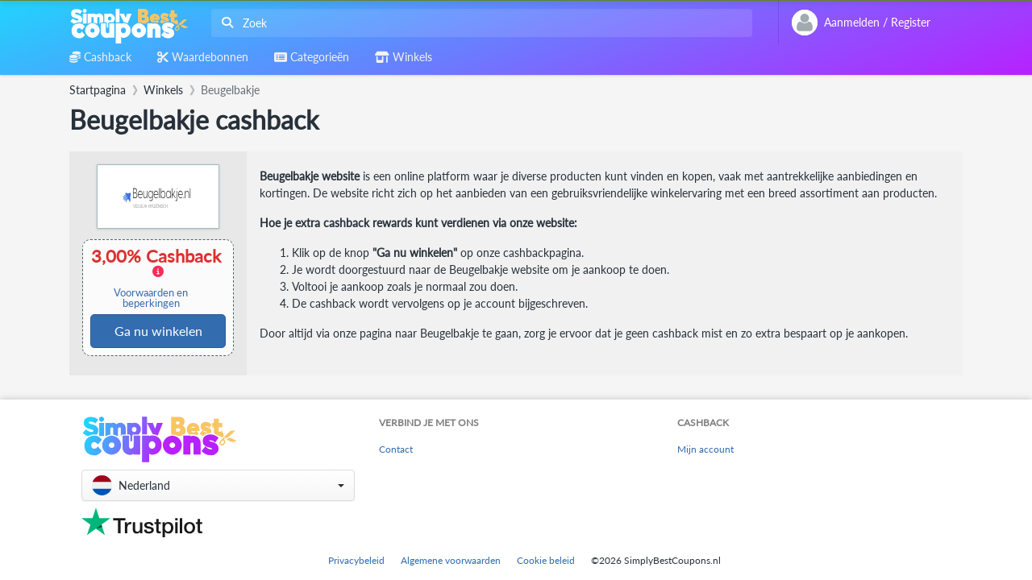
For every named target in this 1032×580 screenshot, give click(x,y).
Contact (396, 449)
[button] (218, 485)
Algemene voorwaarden (451, 560)
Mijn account (705, 449)
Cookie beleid (546, 560)
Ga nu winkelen (158, 330)
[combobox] (478, 23)
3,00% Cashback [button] (158, 277)
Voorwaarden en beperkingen (151, 298)
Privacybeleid (356, 560)
